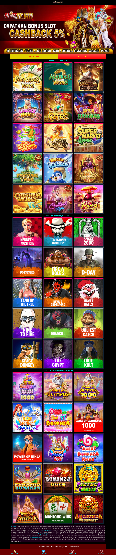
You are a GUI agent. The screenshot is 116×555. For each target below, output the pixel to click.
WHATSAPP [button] (72, 552)
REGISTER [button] (14, 552)
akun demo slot (35, 538)
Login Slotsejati (43, 534)
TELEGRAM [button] (43, 552)
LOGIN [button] (82, 56)
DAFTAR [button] (34, 56)
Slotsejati (14, 526)
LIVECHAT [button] (101, 552)
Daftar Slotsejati (47, 530)
